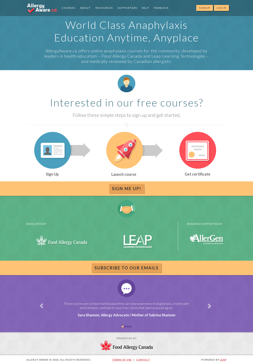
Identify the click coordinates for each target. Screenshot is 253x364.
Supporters (127, 7)
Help (145, 7)
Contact (143, 359)
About (85, 7)
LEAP (223, 359)
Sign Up (204, 7)
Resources (104, 7)
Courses (69, 7)
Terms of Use (122, 359)
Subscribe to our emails (126, 267)
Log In (221, 7)
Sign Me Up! (126, 188)
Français (161, 7)
